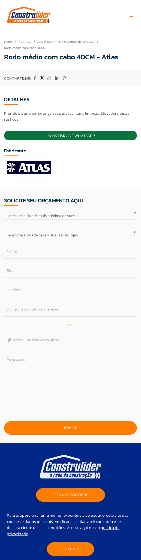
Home (8, 41)
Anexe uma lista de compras (33, 340)
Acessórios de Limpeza (78, 41)
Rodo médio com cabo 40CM (25, 47)
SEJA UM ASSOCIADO (70, 495)
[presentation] (70, 405)
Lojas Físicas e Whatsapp (70, 135)
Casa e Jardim (47, 41)
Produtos (25, 41)
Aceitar (70, 549)
